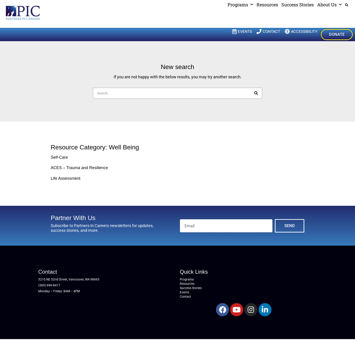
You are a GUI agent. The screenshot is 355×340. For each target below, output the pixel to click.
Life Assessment (65, 179)
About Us (329, 4)
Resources (267, 4)
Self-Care (59, 158)
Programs (240, 4)
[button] (347, 5)
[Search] (256, 94)
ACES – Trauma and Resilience (79, 168)
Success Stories (297, 4)
